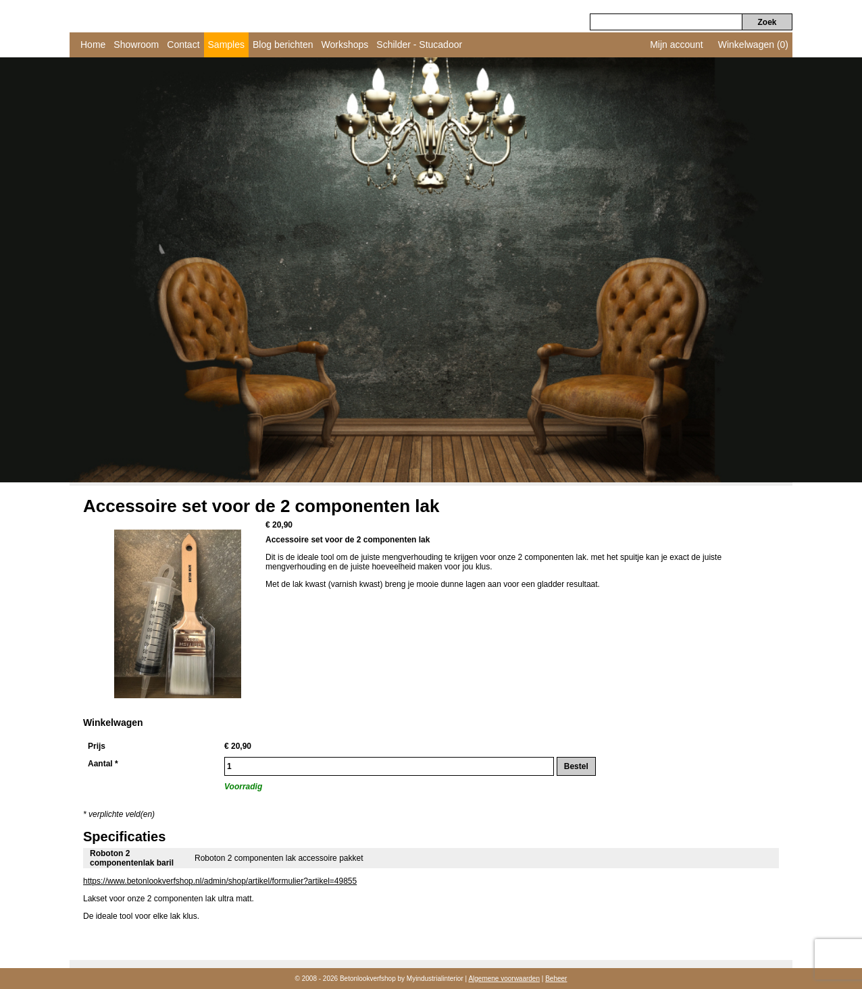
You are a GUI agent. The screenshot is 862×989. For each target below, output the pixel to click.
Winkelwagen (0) (753, 44)
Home (92, 44)
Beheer (556, 978)
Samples (226, 44)
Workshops (345, 44)
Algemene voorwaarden (504, 978)
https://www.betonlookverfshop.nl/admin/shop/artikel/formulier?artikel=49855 (220, 881)
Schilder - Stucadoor (419, 44)
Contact (183, 44)
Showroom (136, 44)
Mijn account (676, 44)
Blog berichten (283, 44)
